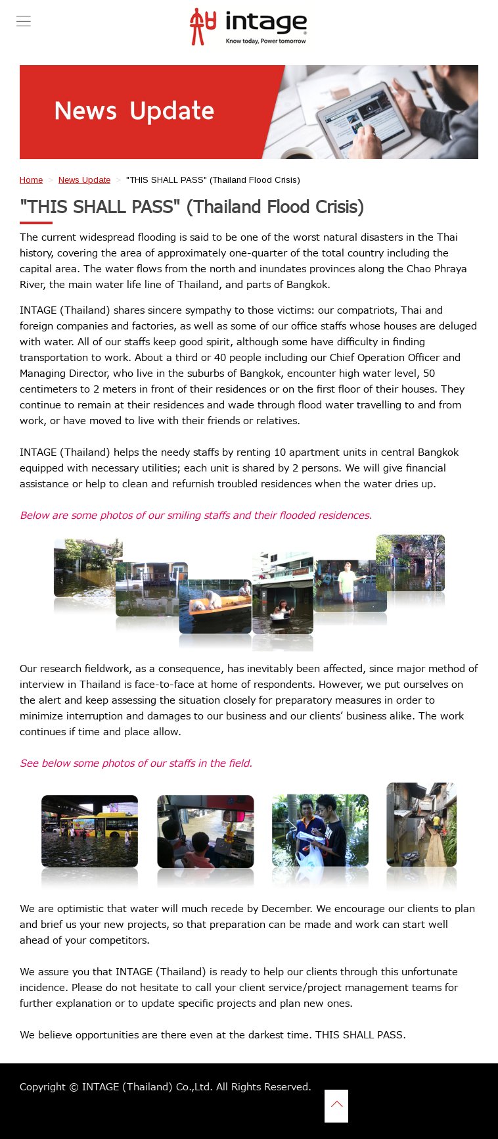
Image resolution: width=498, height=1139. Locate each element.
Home (31, 180)
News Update (84, 180)
